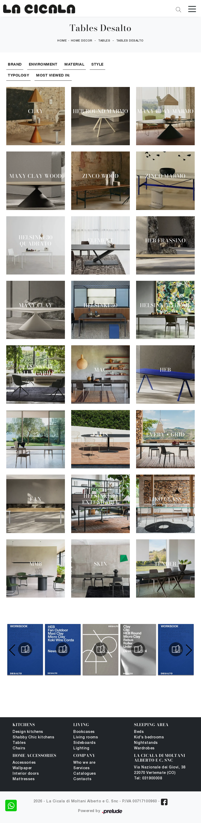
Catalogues (84, 773)
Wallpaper (22, 768)
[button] (188, 650)
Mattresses (24, 779)
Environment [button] (43, 64)
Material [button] (74, 64)
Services (81, 768)
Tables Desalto (130, 40)
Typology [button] (18, 75)
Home (62, 40)
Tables (104, 40)
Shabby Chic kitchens (33, 737)
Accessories (24, 762)
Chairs (19, 748)
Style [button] (97, 64)
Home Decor (81, 40)
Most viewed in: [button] (53, 75)
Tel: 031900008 (148, 778)
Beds (139, 732)
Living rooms (85, 737)
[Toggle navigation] (192, 8)
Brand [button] (15, 64)
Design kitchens (28, 732)
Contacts (82, 779)
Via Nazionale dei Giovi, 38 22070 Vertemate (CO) (160, 770)
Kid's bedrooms (149, 737)
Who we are (84, 762)
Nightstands (146, 743)
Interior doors (26, 773)
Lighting (81, 748)
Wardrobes (144, 748)
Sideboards (84, 743)
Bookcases (84, 732)
